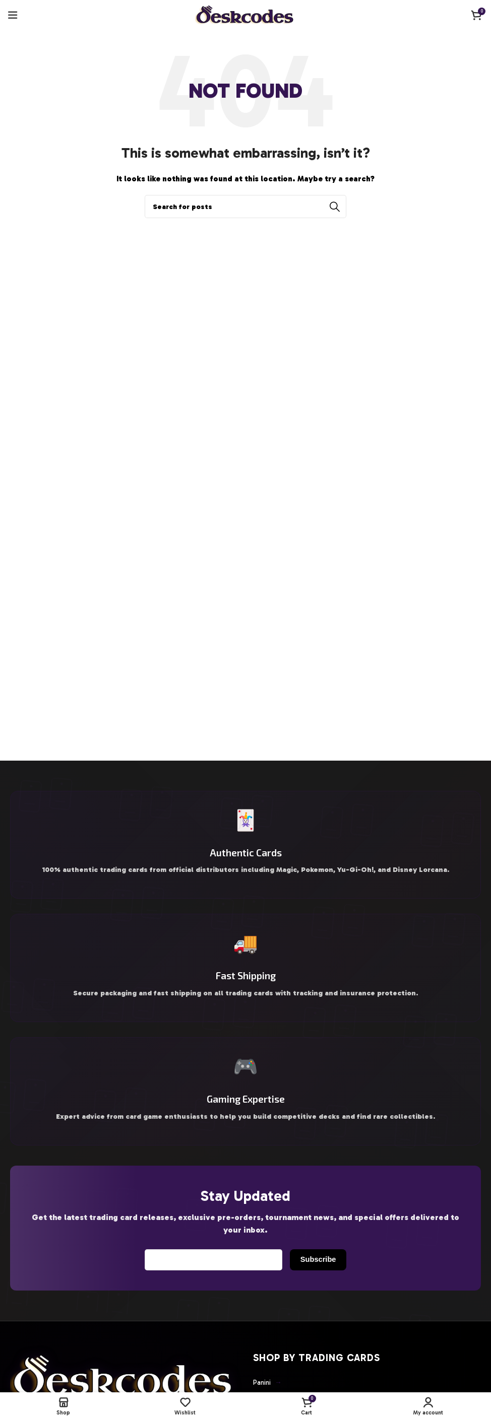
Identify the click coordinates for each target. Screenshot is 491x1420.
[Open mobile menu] (13, 15)
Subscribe (314, 1274)
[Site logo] (245, 14)
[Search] (245, 206)
